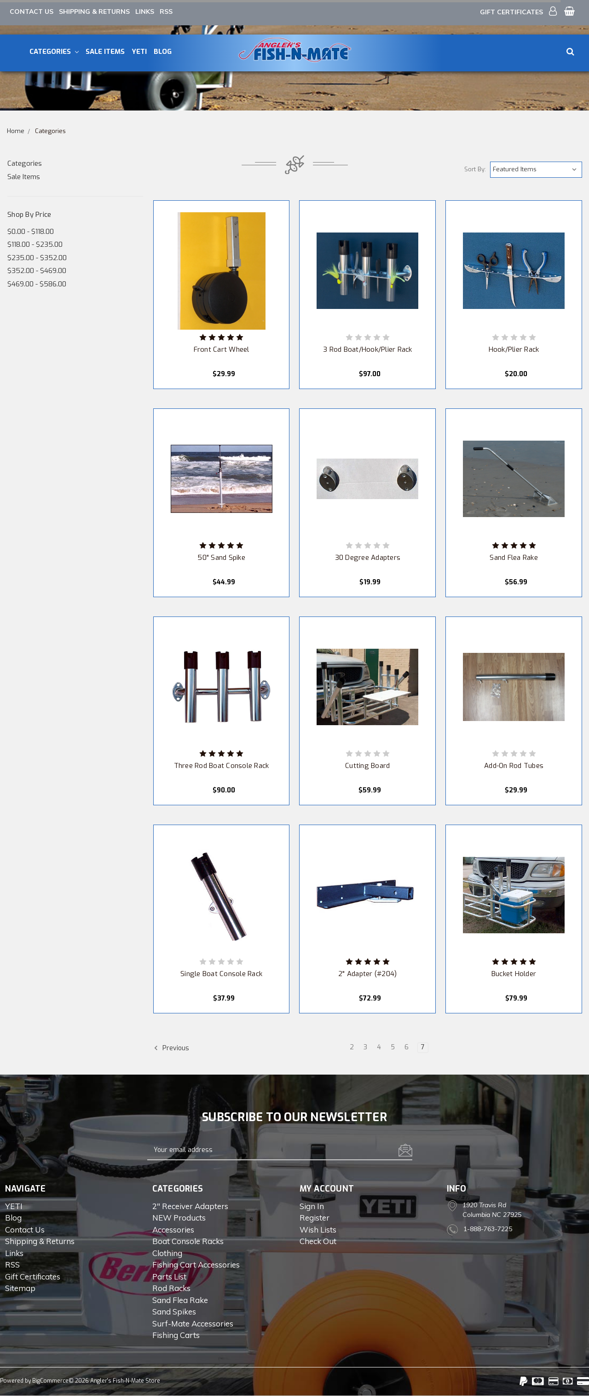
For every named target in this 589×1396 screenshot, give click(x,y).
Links (144, 11)
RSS (166, 11)
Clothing (167, 1253)
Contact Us (31, 11)
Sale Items (105, 51)
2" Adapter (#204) (367, 973)
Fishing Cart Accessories (196, 1264)
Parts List (169, 1276)
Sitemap (20, 1288)
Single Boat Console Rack (221, 973)
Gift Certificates (511, 12)
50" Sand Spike (221, 557)
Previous (171, 1048)
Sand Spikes (174, 1311)
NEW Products (179, 1217)
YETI (139, 51)
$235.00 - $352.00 (37, 257)
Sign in (312, 1206)
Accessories (173, 1229)
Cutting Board (367, 765)
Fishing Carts (176, 1335)
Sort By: (475, 169)
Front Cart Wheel (221, 349)
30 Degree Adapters (368, 557)
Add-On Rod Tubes (513, 765)
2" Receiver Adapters (190, 1206)
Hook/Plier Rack (514, 349)
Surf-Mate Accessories (192, 1323)
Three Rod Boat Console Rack (221, 765)
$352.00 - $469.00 (36, 270)
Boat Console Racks (188, 1241)
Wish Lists (318, 1229)
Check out (318, 1241)
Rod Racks (171, 1288)
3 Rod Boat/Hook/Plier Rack (367, 349)
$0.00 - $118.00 (30, 231)
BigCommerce (50, 1380)
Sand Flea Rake (514, 557)
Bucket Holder (513, 973)
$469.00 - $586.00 (36, 284)
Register (314, 1217)
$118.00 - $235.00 (35, 244)
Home (15, 131)
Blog (163, 51)
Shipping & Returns (94, 11)
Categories (54, 51)
